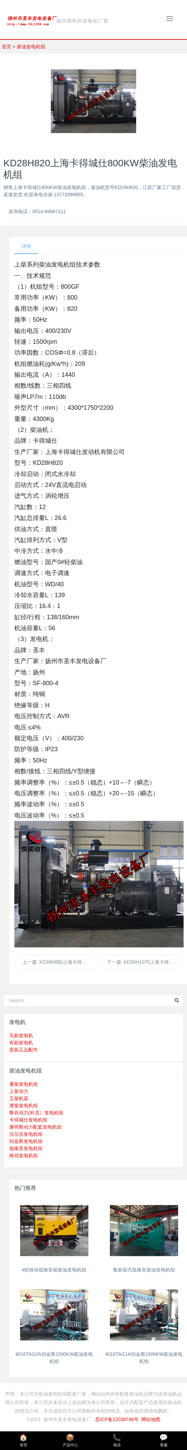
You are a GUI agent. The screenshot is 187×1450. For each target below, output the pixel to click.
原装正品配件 (23, 1049)
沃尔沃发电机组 (26, 1134)
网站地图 (150, 1419)
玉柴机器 (18, 1098)
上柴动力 (18, 1091)
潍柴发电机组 (23, 1105)
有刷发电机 (21, 1042)
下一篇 (145, 962)
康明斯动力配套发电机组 (35, 1127)
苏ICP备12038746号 (117, 1419)
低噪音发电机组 (26, 1148)
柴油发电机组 (31, 46)
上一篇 (60, 962)
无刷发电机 (21, 1035)
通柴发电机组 (23, 1084)
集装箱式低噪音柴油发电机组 (144, 1269)
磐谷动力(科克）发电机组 (36, 1112)
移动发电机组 (23, 1155)
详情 (26, 246)
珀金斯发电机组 (26, 1141)
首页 (6, 46)
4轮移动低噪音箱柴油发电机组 (54, 1269)
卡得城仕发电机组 (28, 1120)
